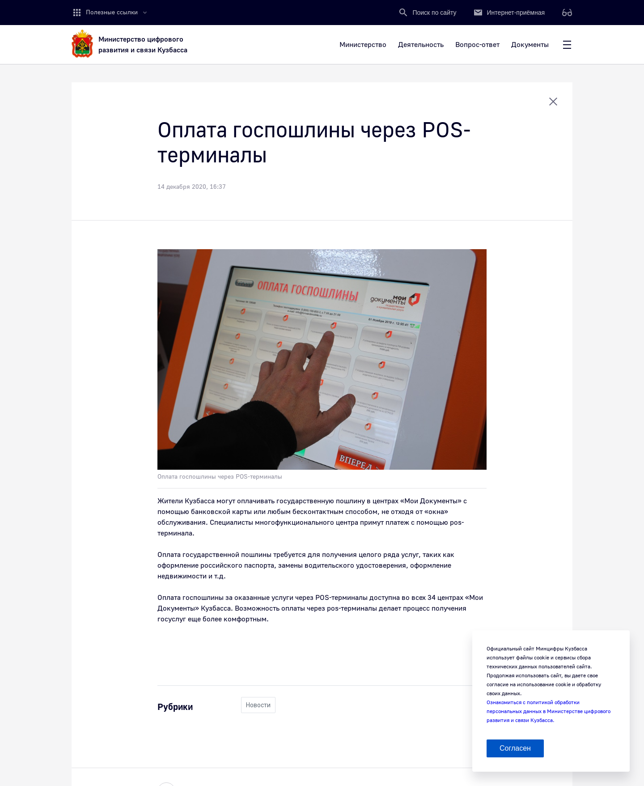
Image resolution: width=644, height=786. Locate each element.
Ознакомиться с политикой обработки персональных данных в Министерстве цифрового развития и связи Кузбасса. (548, 711)
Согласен (515, 748)
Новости (258, 705)
